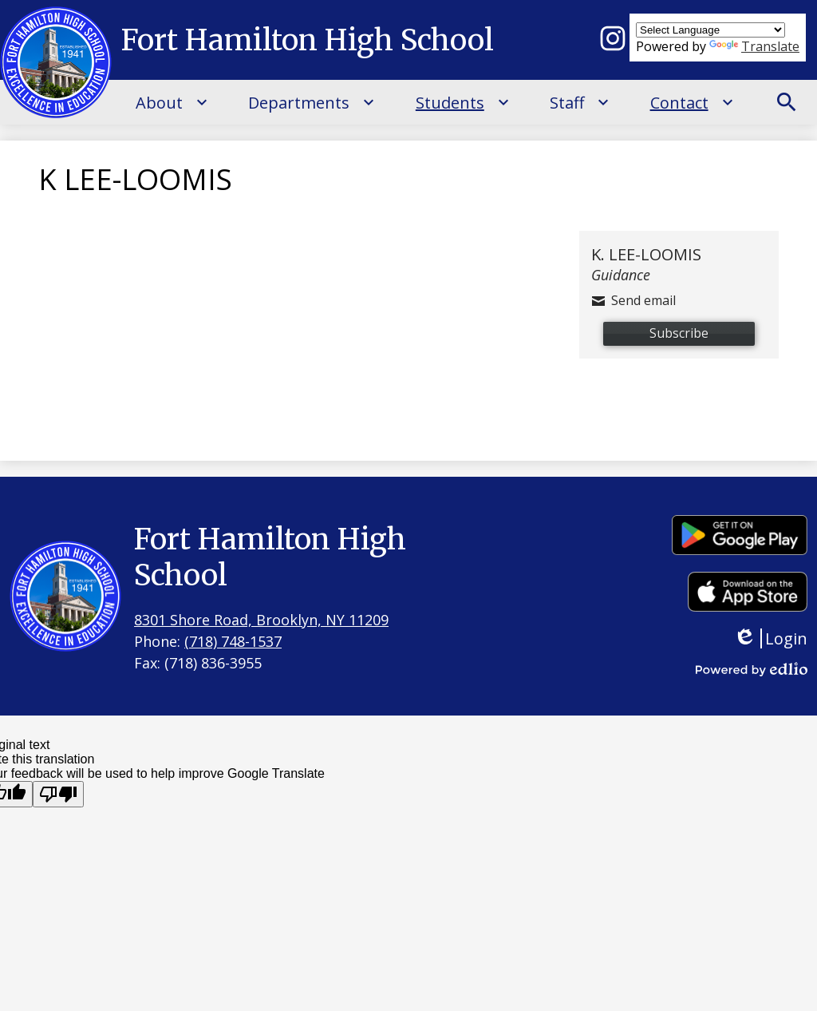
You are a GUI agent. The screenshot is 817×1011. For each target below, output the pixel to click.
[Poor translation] (58, 794)
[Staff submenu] (579, 102)
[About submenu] (172, 102)
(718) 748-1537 (233, 641)
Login (770, 638)
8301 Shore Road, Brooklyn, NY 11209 (261, 619)
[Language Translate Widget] (710, 30)
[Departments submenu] (311, 102)
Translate (754, 46)
